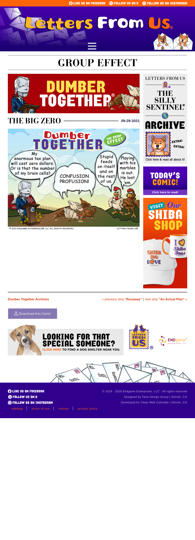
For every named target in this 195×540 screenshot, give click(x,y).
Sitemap (17, 408)
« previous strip (122, 299)
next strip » (166, 299)
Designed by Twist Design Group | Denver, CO (155, 397)
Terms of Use (41, 408)
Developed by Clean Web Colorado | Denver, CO (154, 402)
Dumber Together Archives (28, 299)
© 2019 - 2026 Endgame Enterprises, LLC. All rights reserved (144, 391)
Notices (64, 408)
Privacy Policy (88, 408)
